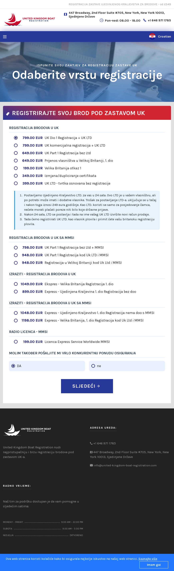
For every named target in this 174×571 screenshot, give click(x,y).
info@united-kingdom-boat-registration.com (125, 465)
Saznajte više (147, 559)
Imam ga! (154, 565)
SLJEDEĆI (86, 386)
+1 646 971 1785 (159, 20)
